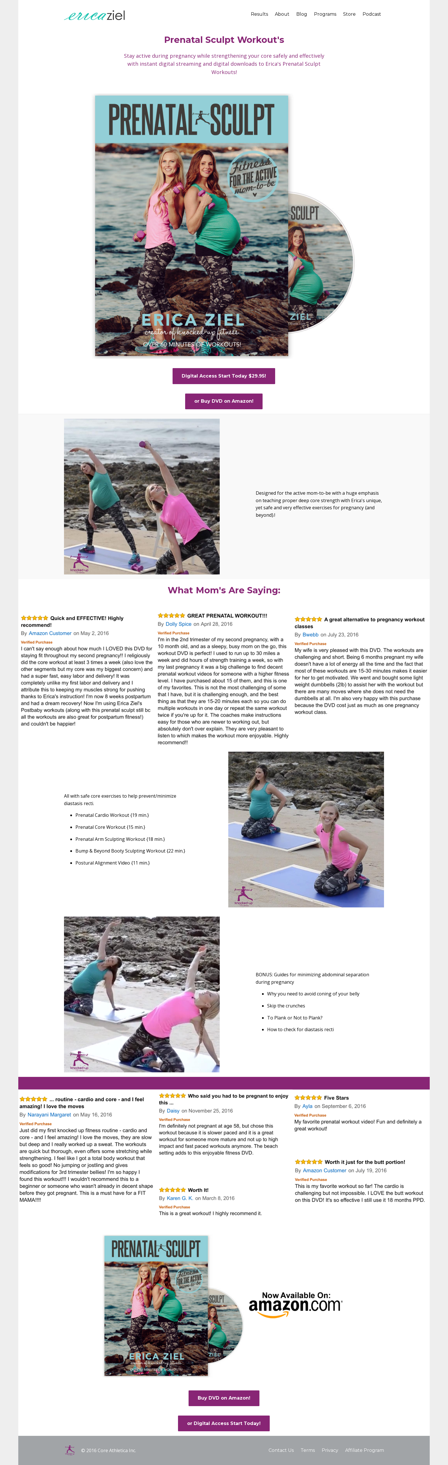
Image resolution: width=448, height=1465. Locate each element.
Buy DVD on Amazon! (224, 1398)
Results (259, 14)
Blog (301, 14)
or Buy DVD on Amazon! (223, 401)
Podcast (372, 14)
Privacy (330, 1450)
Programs (325, 14)
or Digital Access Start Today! (224, 1423)
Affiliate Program (364, 1450)
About (282, 14)
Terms (308, 1450)
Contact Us (281, 1450)
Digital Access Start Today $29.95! (224, 376)
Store (349, 14)
